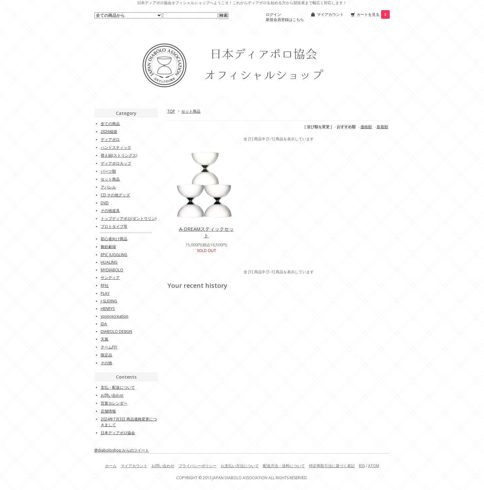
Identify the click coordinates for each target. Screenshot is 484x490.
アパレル (108, 187)
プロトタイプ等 (114, 226)
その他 (106, 363)
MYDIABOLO (112, 270)
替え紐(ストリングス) (119, 155)
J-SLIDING (109, 301)
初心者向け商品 (114, 239)
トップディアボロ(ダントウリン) (128, 218)
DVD (105, 203)
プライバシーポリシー (197, 465)
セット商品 (190, 111)
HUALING (109, 262)
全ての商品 (110, 123)
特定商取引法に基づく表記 (332, 465)
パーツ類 (108, 171)
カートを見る (373, 14)
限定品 (106, 355)
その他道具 (110, 210)
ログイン (273, 14)
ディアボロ (110, 139)
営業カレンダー (114, 403)
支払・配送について (118, 387)
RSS (362, 465)
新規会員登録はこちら (285, 19)
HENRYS (108, 308)
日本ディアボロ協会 (118, 432)
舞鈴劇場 (108, 246)
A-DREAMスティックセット (206, 232)
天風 (104, 339)
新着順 (382, 126)
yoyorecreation (114, 316)
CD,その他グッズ (115, 195)
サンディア (110, 277)
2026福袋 (109, 131)
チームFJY (109, 347)
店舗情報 (108, 411)
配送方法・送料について (284, 465)
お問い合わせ (112, 395)
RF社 (105, 285)
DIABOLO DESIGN (116, 331)
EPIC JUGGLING (114, 254)
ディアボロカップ (116, 163)
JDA (104, 324)
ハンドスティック (116, 147)
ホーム (111, 465)
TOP (171, 111)
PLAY (105, 293)
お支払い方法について (240, 465)
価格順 (366, 126)
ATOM (373, 465)
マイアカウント (330, 14)
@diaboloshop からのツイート (121, 450)
